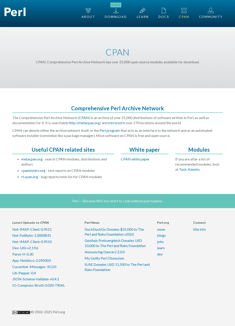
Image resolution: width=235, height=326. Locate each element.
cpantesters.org (33, 170)
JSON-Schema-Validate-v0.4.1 (35, 279)
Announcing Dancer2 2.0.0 (105, 252)
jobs (160, 241)
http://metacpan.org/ (85, 123)
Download (115, 10)
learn (161, 248)
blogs (161, 235)
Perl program (110, 130)
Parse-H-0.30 (22, 254)
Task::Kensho (189, 169)
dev (160, 254)
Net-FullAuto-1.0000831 (31, 235)
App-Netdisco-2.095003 (31, 260)
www (161, 229)
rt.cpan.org (29, 177)
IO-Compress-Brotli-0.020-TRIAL (38, 285)
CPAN (184, 13)
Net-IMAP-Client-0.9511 (32, 229)
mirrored (115, 123)
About (88, 13)
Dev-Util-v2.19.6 (25, 248)
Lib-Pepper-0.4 (24, 273)
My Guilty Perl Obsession (104, 258)
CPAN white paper (135, 159)
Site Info (199, 229)
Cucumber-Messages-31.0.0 (34, 266)
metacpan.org (32, 159)
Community (211, 13)
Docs (163, 13)
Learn (143, 13)
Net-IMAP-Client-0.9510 (32, 241)
